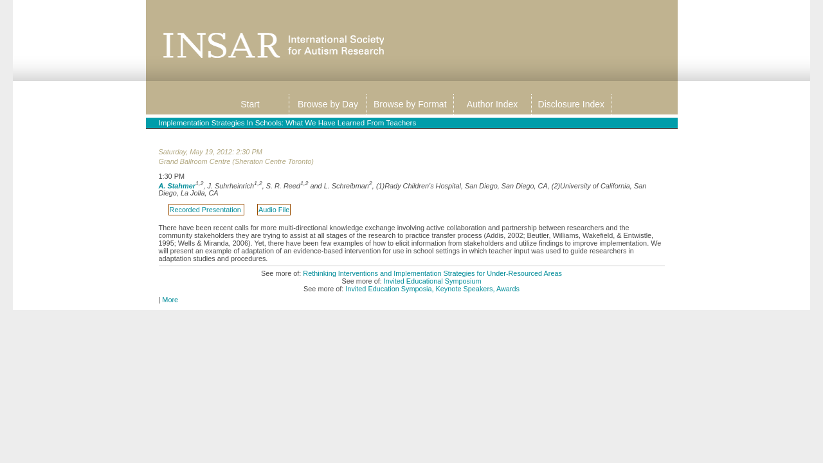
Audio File (273, 209)
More (170, 300)
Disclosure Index (571, 104)
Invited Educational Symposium (433, 281)
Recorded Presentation (206, 209)
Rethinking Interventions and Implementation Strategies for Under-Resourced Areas (432, 273)
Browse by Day (328, 104)
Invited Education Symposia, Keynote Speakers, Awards (432, 289)
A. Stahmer (177, 185)
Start (250, 104)
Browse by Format (410, 104)
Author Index (492, 104)
